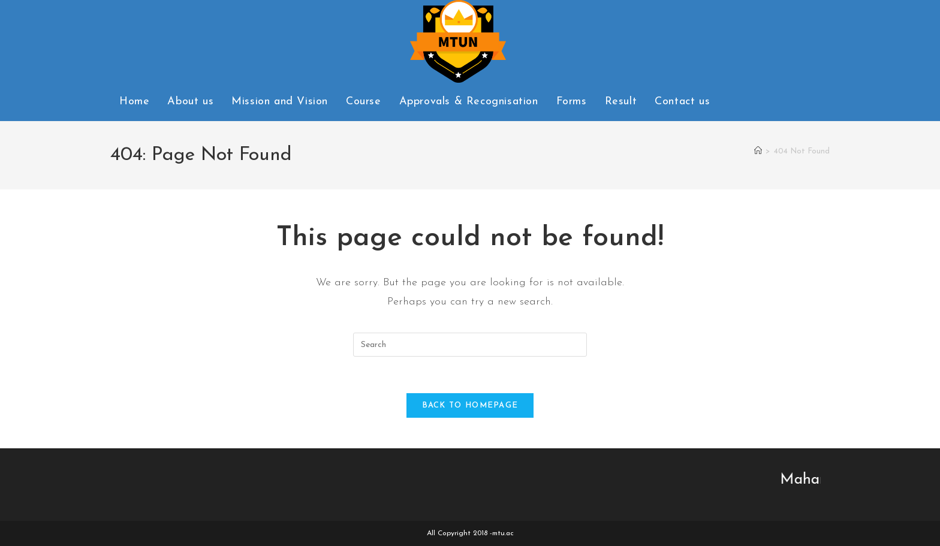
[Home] (758, 151)
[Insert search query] (470, 345)
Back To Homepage (470, 405)
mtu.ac (503, 533)
